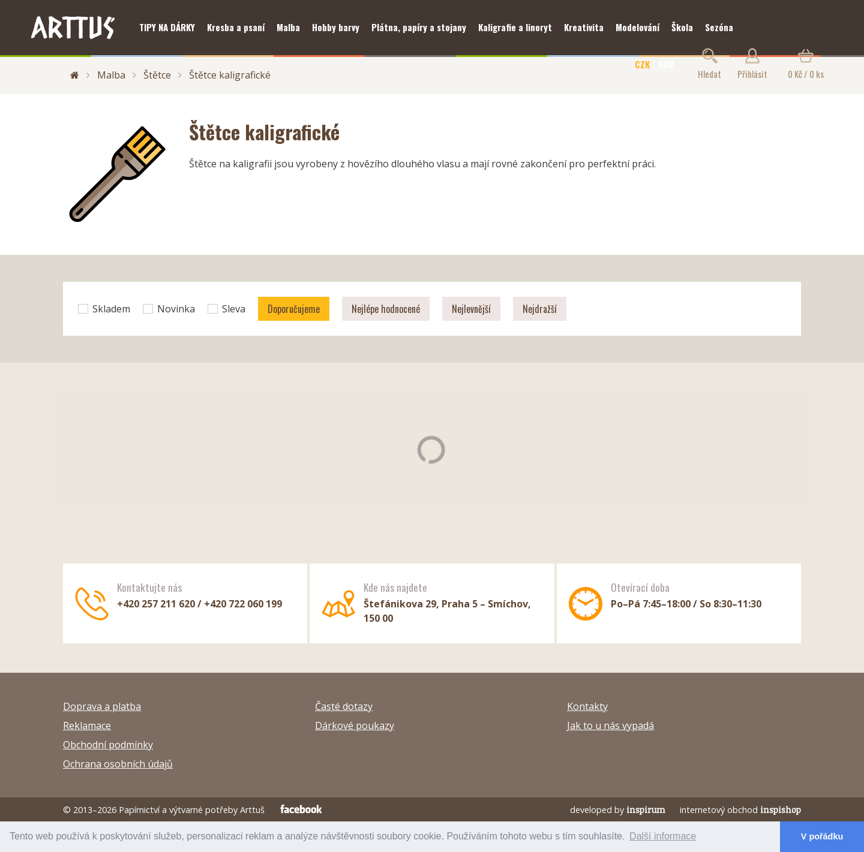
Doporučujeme (294, 309)
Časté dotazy (344, 706)
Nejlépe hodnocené (386, 309)
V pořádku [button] (822, 836)
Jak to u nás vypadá (610, 725)
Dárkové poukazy (354, 725)
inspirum (645, 809)
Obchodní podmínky (108, 744)
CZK (642, 64)
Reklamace (87, 725)
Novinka (169, 308)
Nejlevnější (471, 309)
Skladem (104, 308)
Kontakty (587, 706)
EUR (666, 64)
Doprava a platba (102, 706)
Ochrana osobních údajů (118, 763)
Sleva (226, 308)
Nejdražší (540, 309)
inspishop (780, 809)
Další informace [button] (662, 836)
